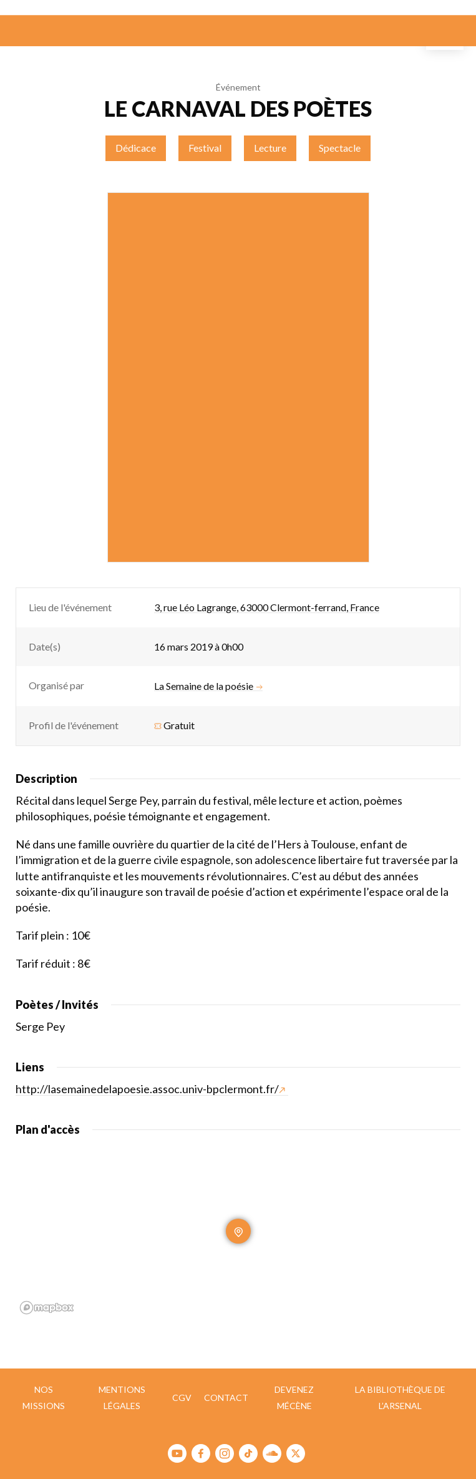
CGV (182, 1397)
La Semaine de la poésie (208, 686)
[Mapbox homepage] (46, 1307)
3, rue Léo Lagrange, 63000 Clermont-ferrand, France (266, 607)
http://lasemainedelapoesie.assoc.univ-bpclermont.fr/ (150, 1089)
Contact (226, 1397)
